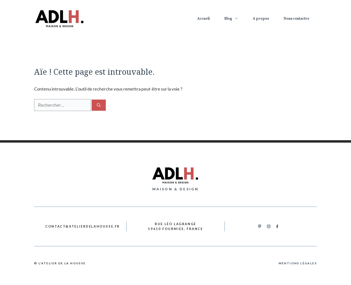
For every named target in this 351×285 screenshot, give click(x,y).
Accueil (203, 18)
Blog (234, 18)
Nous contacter (296, 18)
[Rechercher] (99, 105)
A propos (261, 18)
